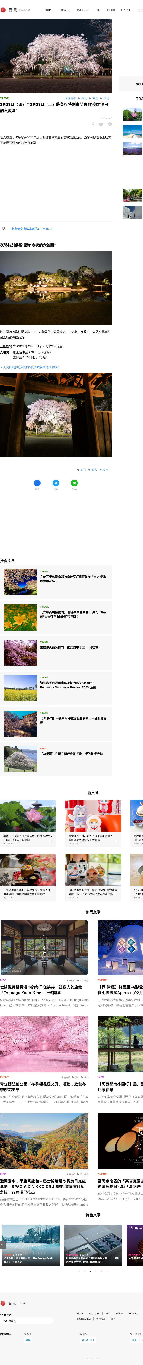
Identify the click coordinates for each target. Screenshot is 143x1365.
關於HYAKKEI (84, 1318)
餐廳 (28, 1340)
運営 (113, 1318)
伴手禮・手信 (88, 1340)
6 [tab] (107, 1271)
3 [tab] (90, 1271)
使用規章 (100, 1318)
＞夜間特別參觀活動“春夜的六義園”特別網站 (29, 367)
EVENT (126, 10)
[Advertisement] (56, 521)
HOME (49, 10)
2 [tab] (85, 1271)
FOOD (111, 10)
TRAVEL (64, 10)
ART (98, 10)
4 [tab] (96, 1271)
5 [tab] (101, 1271)
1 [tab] (79, 1271)
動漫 (134, 1340)
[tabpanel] (93, 1245)
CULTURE (82, 10)
